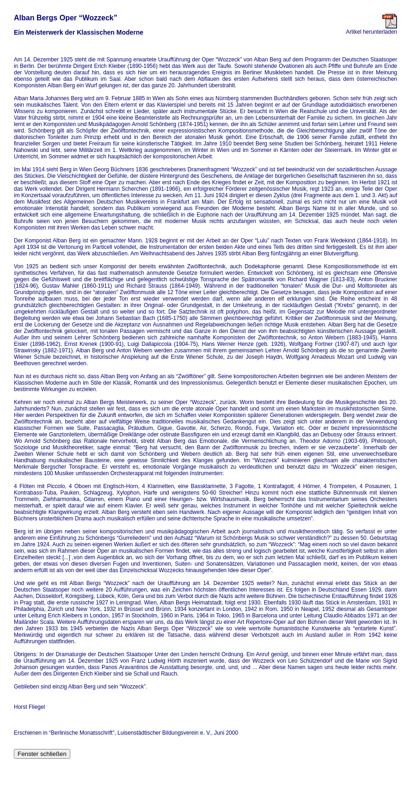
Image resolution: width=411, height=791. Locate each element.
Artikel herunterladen (371, 29)
